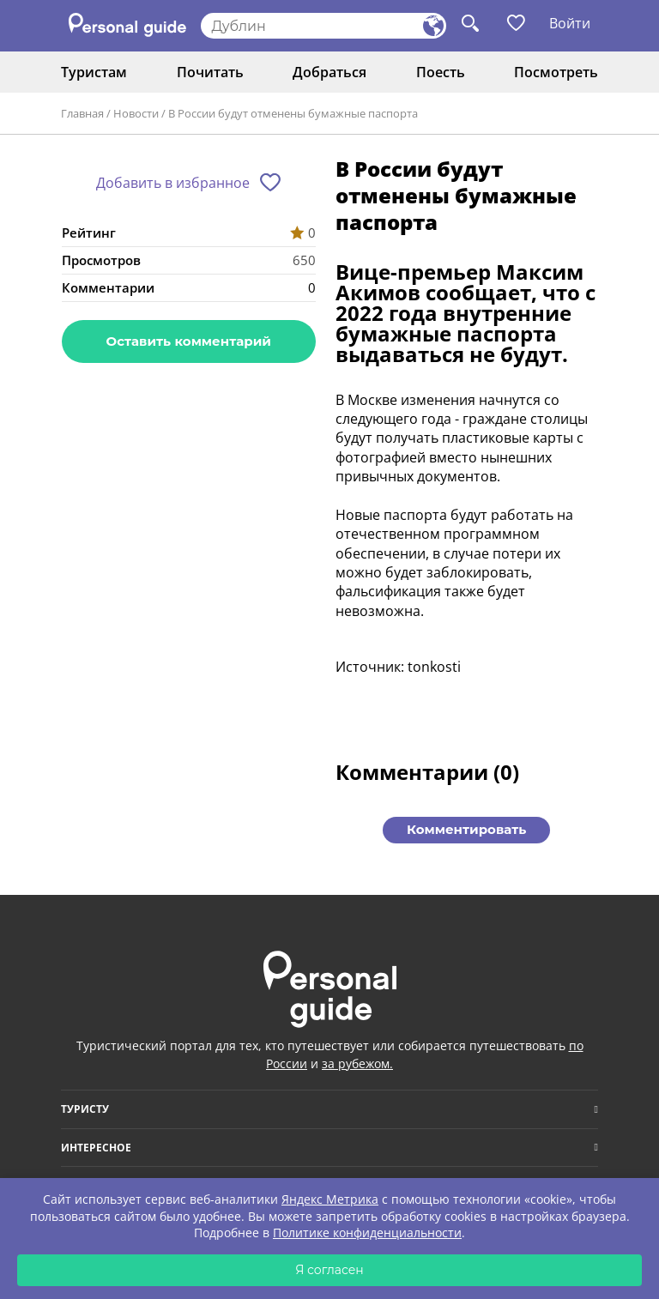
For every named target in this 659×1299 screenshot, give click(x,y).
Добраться (329, 72)
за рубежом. (357, 1063)
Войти (569, 23)
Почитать (210, 72)
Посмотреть (556, 72)
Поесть (440, 72)
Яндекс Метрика (329, 1199)
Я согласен (329, 1270)
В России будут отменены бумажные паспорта (293, 113)
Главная (82, 113)
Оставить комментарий (188, 341)
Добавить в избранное (173, 182)
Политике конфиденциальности (367, 1232)
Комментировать (466, 829)
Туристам (94, 72)
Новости (136, 113)
